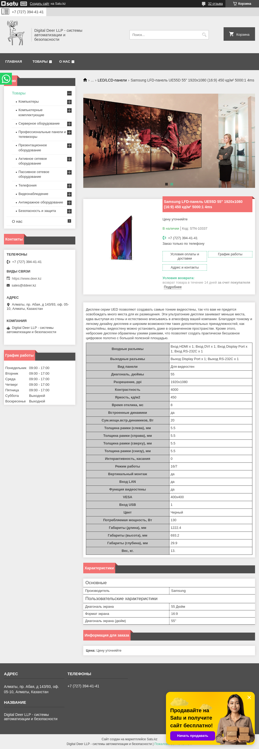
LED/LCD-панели (112, 80)
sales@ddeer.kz (24, 285)
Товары (40, 61)
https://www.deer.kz (26, 278)
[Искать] (204, 34)
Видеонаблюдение (33, 194)
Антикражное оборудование (40, 202)
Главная (13, 61)
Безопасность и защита (37, 211)
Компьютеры (28, 101)
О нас (64, 61)
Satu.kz (152, 739)
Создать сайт (39, 4)
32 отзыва (215, 4)
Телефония (27, 185)
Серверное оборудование (39, 123)
